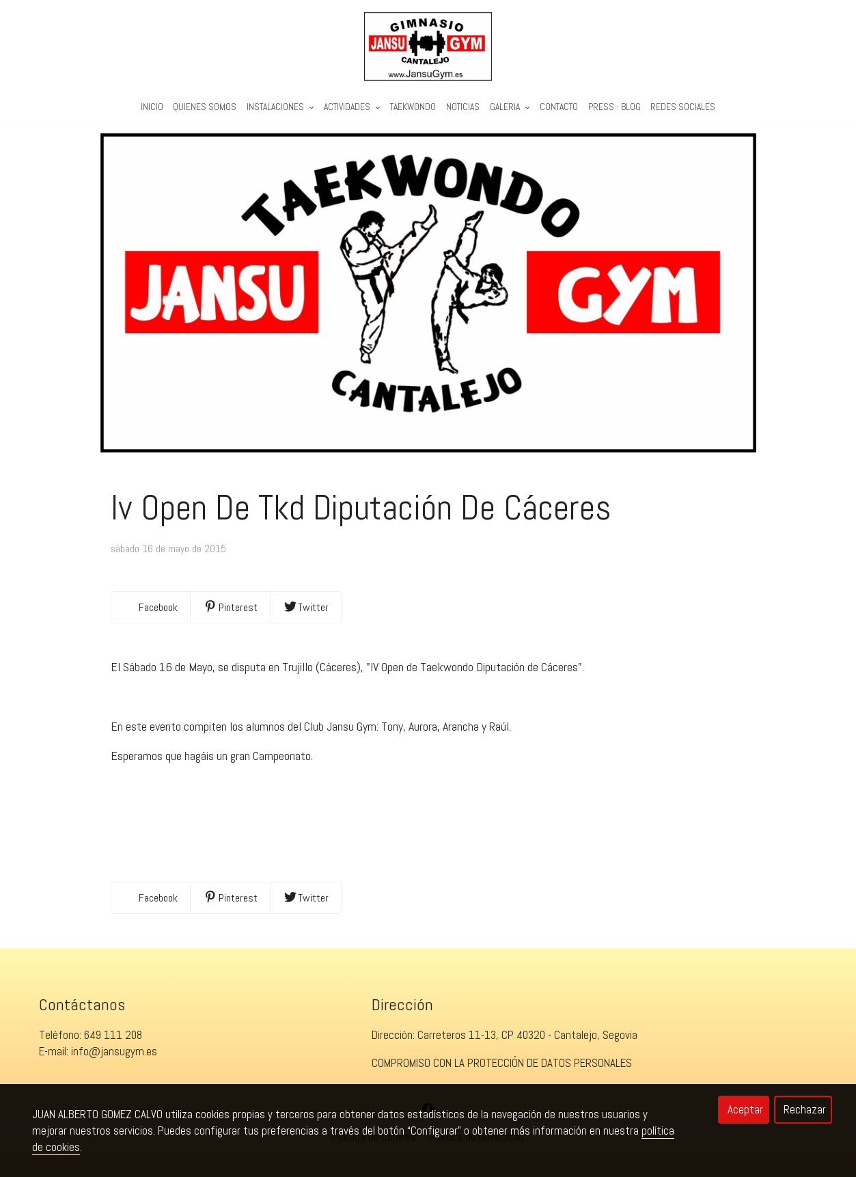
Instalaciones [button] (280, 107)
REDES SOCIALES (682, 107)
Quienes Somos (204, 107)
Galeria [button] (509, 107)
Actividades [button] (352, 107)
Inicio (152, 107)
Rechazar (805, 1109)
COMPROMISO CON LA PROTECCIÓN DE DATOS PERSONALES (502, 1071)
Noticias (463, 107)
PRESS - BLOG (614, 107)
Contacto (559, 107)
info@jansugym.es (114, 1059)
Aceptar (745, 1109)
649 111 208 (113, 1043)
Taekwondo (413, 107)
